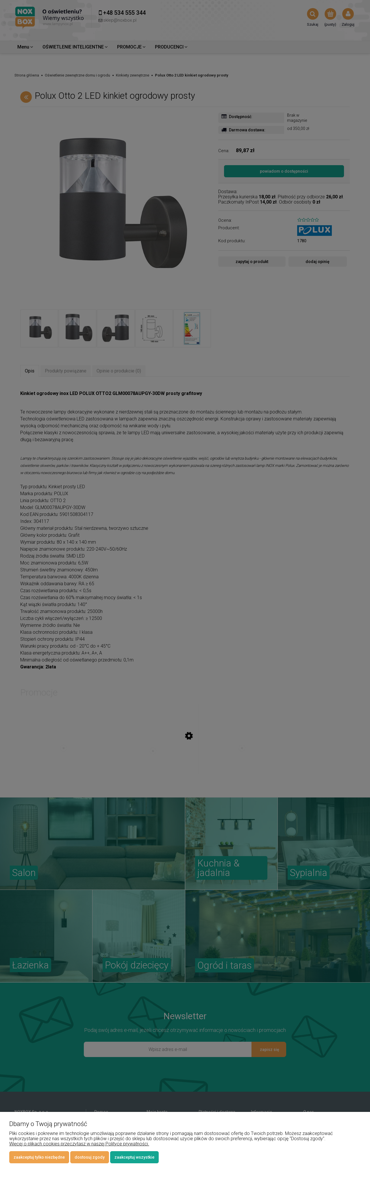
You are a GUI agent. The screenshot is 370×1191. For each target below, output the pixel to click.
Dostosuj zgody (90, 1157)
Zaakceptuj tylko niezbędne (39, 1157)
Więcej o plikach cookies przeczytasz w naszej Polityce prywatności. (79, 1144)
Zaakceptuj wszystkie (134, 1157)
